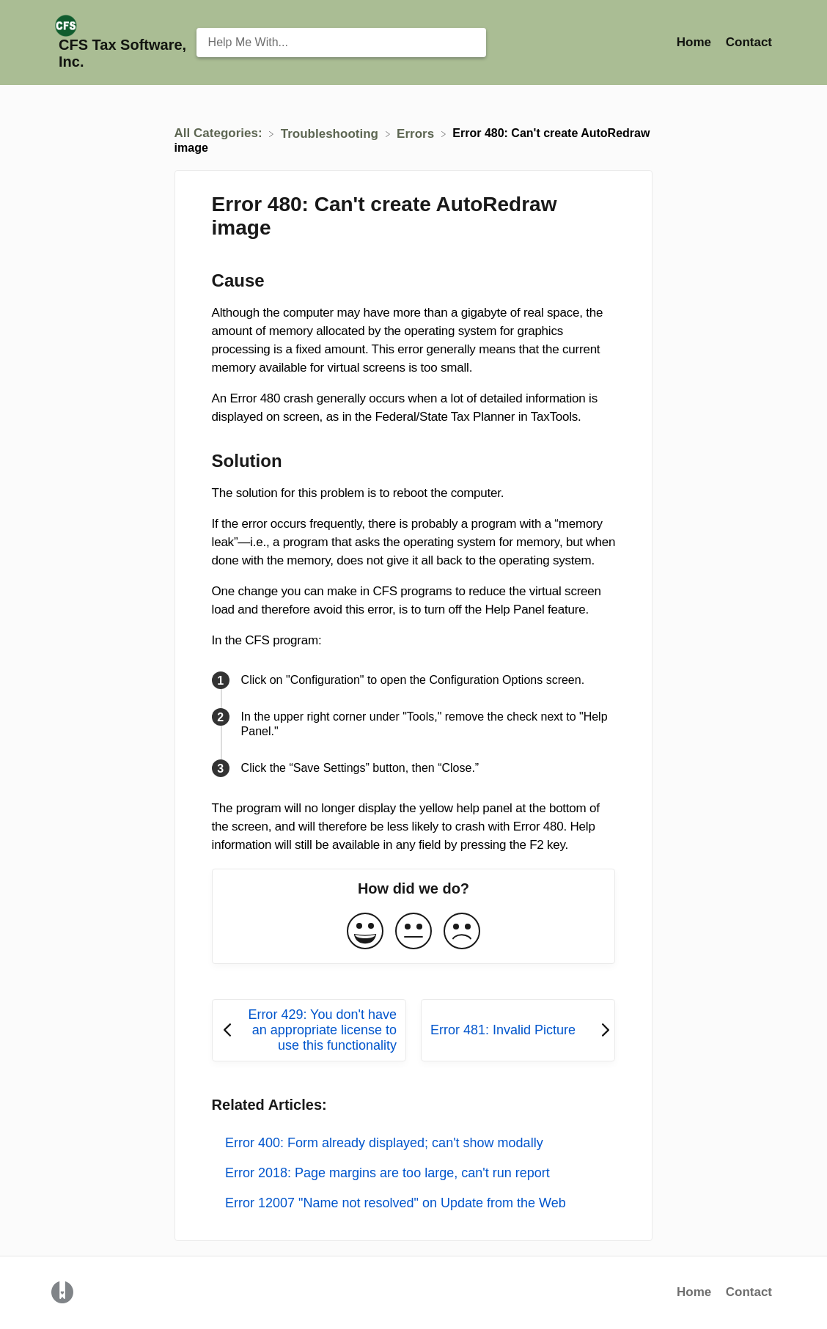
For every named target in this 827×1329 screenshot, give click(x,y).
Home (694, 1292)
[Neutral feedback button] (413, 932)
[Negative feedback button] (462, 932)
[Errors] (417, 133)
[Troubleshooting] (331, 133)
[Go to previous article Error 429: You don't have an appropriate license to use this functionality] (309, 1030)
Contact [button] (749, 42)
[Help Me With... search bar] (341, 42)
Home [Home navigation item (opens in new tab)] (696, 42)
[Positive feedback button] (365, 932)
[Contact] (749, 42)
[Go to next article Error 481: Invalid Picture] (518, 1030)
